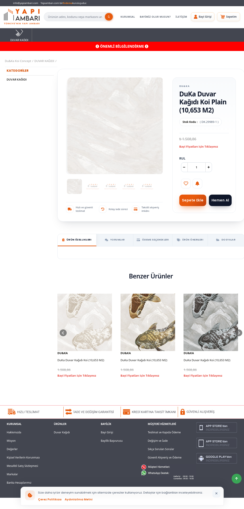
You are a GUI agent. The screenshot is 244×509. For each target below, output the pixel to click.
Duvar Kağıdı (62, 432)
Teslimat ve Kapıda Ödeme (164, 432)
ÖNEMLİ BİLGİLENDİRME (122, 46)
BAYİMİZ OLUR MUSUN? (155, 16)
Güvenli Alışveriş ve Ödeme (165, 457)
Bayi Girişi (107, 432)
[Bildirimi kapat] (216, 494)
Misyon (11, 441)
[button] (203, 17)
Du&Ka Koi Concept (18, 61)
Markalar (12, 474)
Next (238, 332)
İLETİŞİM (181, 16)
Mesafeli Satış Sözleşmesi (22, 466)
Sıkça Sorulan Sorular (161, 449)
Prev (63, 332)
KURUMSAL (128, 16)
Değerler (12, 449)
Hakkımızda (14, 432)
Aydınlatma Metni (79, 499)
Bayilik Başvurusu (112, 441)
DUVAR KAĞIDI (19, 35)
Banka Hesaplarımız (19, 483)
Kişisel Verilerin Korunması (23, 457)
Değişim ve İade (158, 441)
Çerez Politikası (50, 499)
